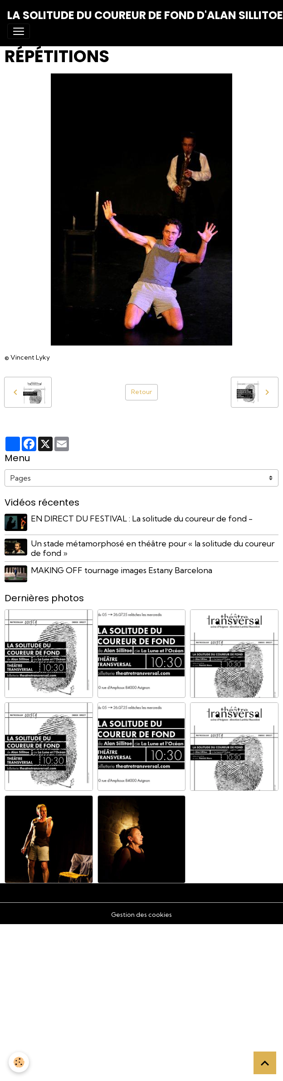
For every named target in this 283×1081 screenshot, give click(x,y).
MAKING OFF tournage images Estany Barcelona (121, 570)
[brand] (145, 15)
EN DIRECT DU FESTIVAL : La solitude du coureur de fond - (142, 518)
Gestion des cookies (141, 915)
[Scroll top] (265, 1063)
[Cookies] (19, 1062)
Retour (141, 392)
